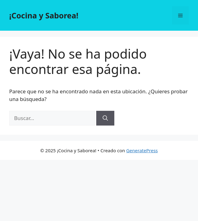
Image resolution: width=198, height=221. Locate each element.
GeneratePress (142, 150)
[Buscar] (105, 118)
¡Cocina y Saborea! (43, 15)
